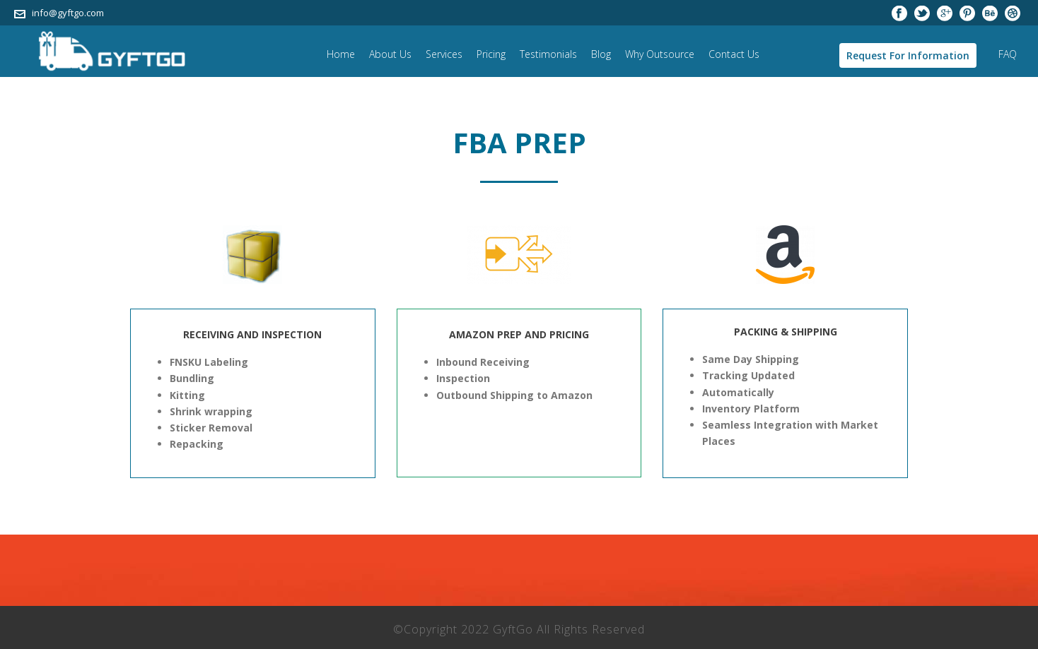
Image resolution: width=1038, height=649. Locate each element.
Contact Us (733, 54)
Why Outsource (659, 54)
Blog (601, 54)
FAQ (1007, 54)
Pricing (491, 54)
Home (341, 54)
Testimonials (548, 54)
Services (444, 54)
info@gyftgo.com (68, 12)
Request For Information (907, 55)
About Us (390, 54)
